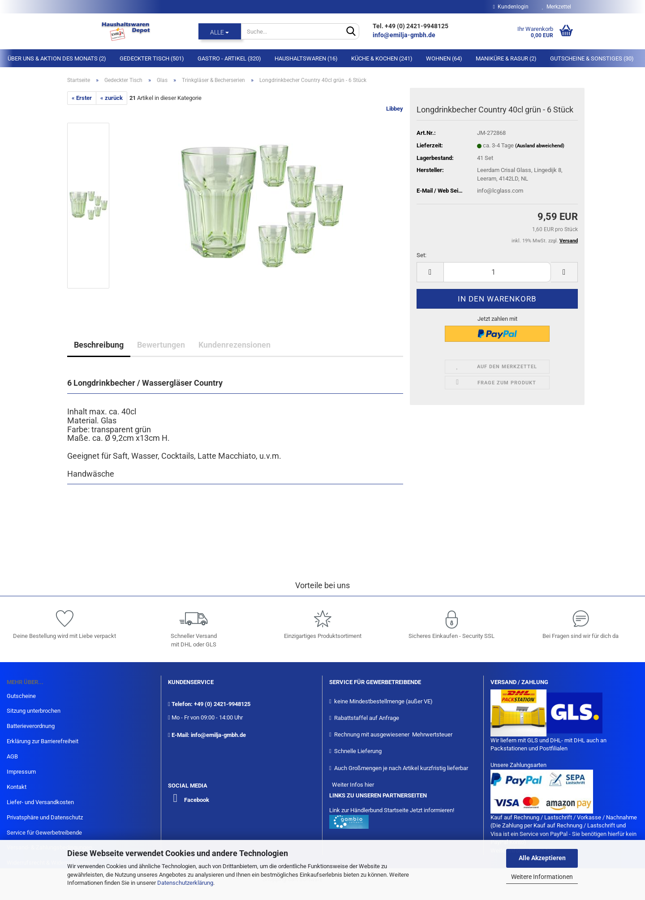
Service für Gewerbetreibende (44, 832)
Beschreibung (99, 344)
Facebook (196, 800)
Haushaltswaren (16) (306, 58)
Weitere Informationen (542, 876)
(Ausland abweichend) (539, 146)
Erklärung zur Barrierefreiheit (42, 741)
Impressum (21, 771)
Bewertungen (161, 344)
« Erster (82, 98)
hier (369, 784)
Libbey (394, 108)
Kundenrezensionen (234, 344)
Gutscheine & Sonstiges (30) (592, 58)
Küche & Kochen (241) (382, 58)
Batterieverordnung (31, 726)
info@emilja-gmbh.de (405, 35)
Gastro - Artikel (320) (229, 58)
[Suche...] (219, 31)
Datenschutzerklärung (185, 882)
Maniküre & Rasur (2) (506, 58)
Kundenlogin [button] (511, 7)
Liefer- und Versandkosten (40, 802)
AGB (12, 756)
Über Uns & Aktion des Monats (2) (57, 58)
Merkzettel (556, 7)
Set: (421, 255)
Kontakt (16, 787)
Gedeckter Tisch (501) (152, 58)
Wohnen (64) (444, 58)
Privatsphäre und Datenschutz (45, 817)
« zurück (111, 98)
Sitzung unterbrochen (33, 710)
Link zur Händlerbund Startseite (368, 810)
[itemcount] (497, 272)
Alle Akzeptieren (542, 857)
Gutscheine (21, 696)
